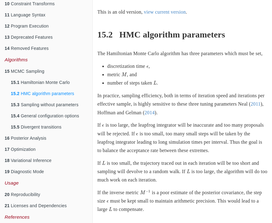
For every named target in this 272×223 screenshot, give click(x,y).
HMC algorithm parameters (42, 93)
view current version (165, 12)
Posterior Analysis (25, 138)
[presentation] (148, 66)
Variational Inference (28, 160)
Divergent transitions (36, 127)
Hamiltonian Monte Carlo (40, 82)
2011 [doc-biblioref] (256, 104)
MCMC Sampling (24, 71)
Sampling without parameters (45, 104)
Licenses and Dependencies (36, 205)
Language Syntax (25, 14)
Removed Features (27, 48)
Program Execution (27, 26)
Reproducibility (22, 194)
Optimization (20, 149)
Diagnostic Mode (24, 171)
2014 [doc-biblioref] (150, 112)
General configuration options (45, 115)
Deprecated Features (29, 37)
